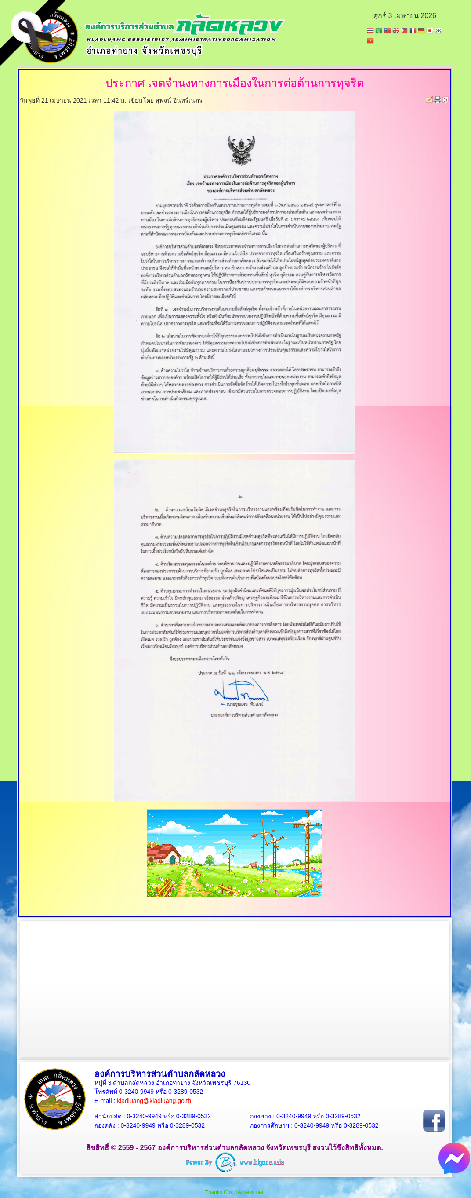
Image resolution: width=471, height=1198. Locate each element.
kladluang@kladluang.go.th (154, 1100)
